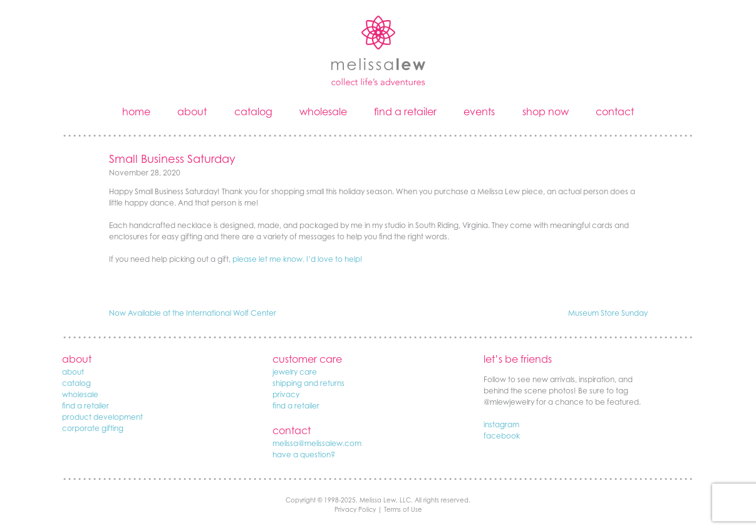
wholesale (323, 111)
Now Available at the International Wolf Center (192, 313)
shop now (545, 111)
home (136, 111)
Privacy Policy (355, 509)
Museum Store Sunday (608, 313)
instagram (501, 424)
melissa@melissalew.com (316, 443)
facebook (502, 435)
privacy (285, 394)
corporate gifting (92, 428)
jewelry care (294, 372)
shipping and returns (308, 383)
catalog (253, 111)
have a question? (303, 454)
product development (102, 417)
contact (615, 111)
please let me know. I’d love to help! (297, 259)
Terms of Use (403, 509)
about (192, 111)
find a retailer (405, 111)
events (479, 111)
